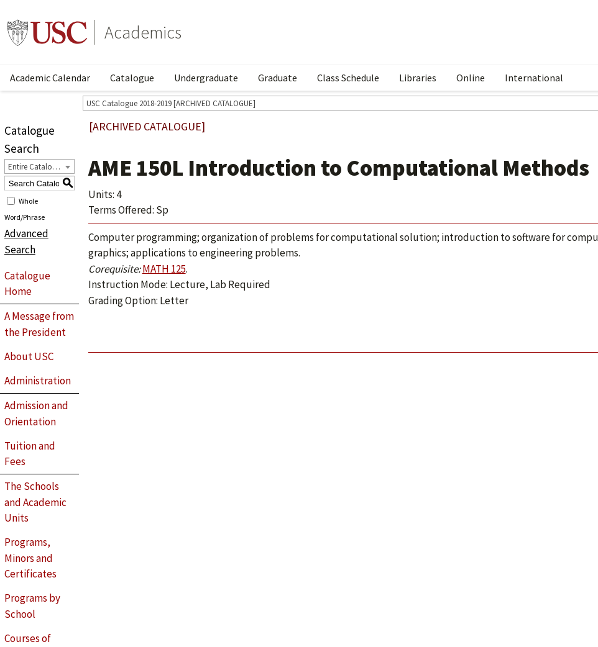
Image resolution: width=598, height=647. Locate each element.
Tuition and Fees (29, 454)
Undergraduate (206, 77)
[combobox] (39, 166)
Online (470, 77)
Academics (143, 32)
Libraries (417, 77)
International (534, 77)
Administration (37, 380)
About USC (28, 356)
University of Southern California (47, 32)
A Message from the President (39, 324)
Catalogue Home (27, 284)
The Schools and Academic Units (35, 502)
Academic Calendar (50, 77)
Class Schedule (348, 77)
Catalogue (132, 77)
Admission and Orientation (36, 413)
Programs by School (32, 606)
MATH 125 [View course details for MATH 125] (164, 269)
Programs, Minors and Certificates (30, 558)
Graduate (277, 77)
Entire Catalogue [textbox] (36, 166)
